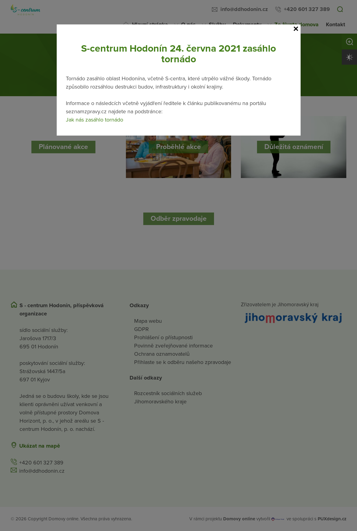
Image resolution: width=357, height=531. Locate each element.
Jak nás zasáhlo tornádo (94, 119)
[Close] (296, 29)
